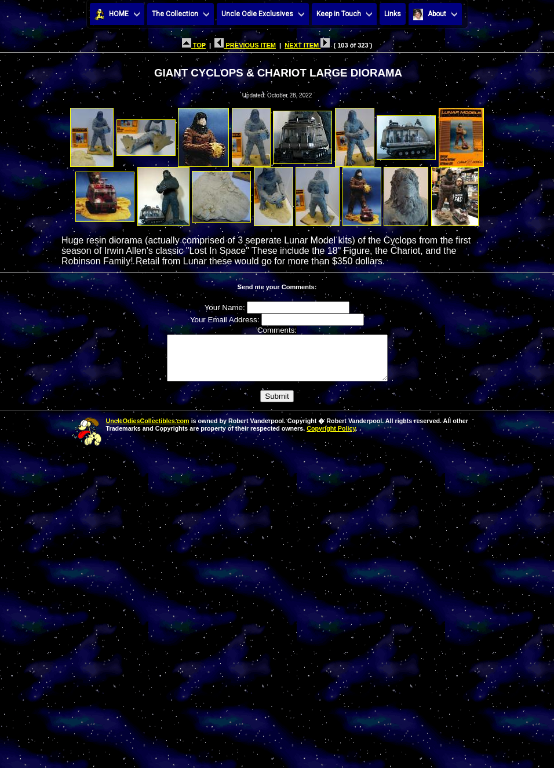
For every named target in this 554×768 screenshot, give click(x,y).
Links (392, 14)
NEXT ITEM (307, 45)
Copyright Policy (331, 437)
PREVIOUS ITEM (245, 45)
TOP (194, 45)
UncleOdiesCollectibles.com (147, 429)
